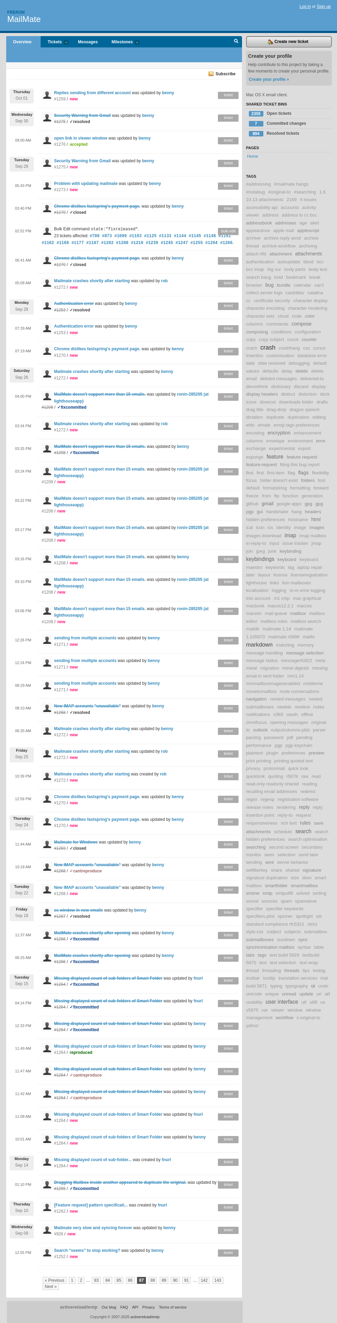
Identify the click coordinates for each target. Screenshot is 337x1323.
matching (285, 645)
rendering (286, 807)
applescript (308, 230)
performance (259, 745)
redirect (308, 791)
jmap (317, 543)
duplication (298, 417)
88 (152, 1280)
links (274, 582)
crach (251, 348)
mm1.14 (295, 676)
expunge (255, 457)
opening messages (289, 722)
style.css (255, 931)
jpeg (260, 551)
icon (260, 527)
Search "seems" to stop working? (87, 1250)
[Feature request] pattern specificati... (91, 1205)
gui (260, 511)
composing (257, 331)
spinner (285, 916)
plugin (272, 753)
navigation (256, 699)
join (249, 551)
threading (271, 970)
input (275, 543)
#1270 (59, 355)
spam (286, 901)
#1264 (59, 1052)
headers (313, 511)
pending (304, 737)
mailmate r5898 (283, 636)
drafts (322, 402)
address (270, 215)
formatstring (275, 487)
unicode (254, 993)
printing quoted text (293, 760)
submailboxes (260, 939)
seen (269, 854)
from (266, 495)
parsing (253, 737)
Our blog (109, 1307)
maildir (253, 628)
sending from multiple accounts (85, 638)
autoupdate (288, 261)
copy (251, 339)
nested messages (287, 699)
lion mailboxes (296, 582)
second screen (283, 847)
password (273, 737)
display (319, 386)
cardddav (295, 292)
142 (204, 1280)
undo (323, 986)
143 (217, 1280)
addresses (285, 222)
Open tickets (270, 114)
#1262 (59, 1211)
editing (319, 417)
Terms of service (173, 1307)
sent (269, 862)
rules (305, 823)
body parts (295, 269)
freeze (252, 495)
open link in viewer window (80, 138)
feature (275, 457)
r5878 (292, 776)
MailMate (24, 19)
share (276, 870)
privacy (253, 768)
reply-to (285, 815)
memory (305, 645)
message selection (305, 652)
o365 (278, 714)
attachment (281, 253)
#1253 (59, 332)
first (260, 472)
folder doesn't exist (279, 480)
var (265, 1010)
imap (290, 535)
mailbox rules (274, 621)
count (292, 339)
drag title (255, 409)
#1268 (59, 893)
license (280, 574)
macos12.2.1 (281, 605)
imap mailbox (312, 535)
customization (280, 355)
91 (186, 1280)
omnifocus (256, 722)
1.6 (322, 192)
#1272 (59, 287)
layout (264, 574)
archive (253, 238)
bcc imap (255, 269)
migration (269, 668)
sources (269, 901)
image (300, 527)
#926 (58, 1234)
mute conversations (299, 691)
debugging (299, 363)
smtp (268, 893)
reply (304, 807)
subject (274, 931)
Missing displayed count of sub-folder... (92, 1159)
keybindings (260, 559)
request (303, 815)
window (295, 1010)
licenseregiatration (309, 574)
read (316, 776)
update (306, 993)
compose (302, 324)
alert (314, 222)
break (314, 277)
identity (283, 527)
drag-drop (276, 409)
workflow (284, 1017)
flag (291, 472)
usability (254, 1002)
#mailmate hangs (291, 184)
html (315, 519)
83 (96, 1280)
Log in (305, 6)
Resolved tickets (274, 133)
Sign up (324, 6)
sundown (286, 939)
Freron (16, 12)
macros (304, 605)
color (310, 316)
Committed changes (277, 123)
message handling (264, 652)
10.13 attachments (265, 199)
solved (302, 893)
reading (309, 783)
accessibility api (262, 207)
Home (252, 156)
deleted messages (278, 378)
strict (312, 924)
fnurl (198, 978)
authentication (260, 261)
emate (264, 425)
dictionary (281, 386)
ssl (319, 916)
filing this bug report (299, 464)
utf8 (313, 1002)
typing (276, 986)
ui (313, 986)
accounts (290, 207)
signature (312, 870)
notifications (258, 714)
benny (168, 92)
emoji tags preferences (296, 425)
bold (278, 277)
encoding (255, 433)
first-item (276, 472)
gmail (267, 503)
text (262, 962)
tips (306, 970)
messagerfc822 (296, 660)
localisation (257, 590)
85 (119, 1280)
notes (318, 706)
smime (253, 893)
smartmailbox (304, 885)
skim (307, 877)
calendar (302, 285)
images (316, 527)
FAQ (124, 1307)
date (250, 363)
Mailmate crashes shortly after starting (92, 280)
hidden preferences (265, 519)
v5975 (252, 1010)
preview (316, 753)
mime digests (295, 668)
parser (319, 729)
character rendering (307, 308)
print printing (258, 760)
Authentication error (74, 326)
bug (269, 285)
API (135, 1307)
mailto (309, 636)
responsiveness (262, 823)
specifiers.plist (260, 916)
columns (254, 324)
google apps (289, 503)
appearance (258, 230)
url (327, 993)
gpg (308, 503)
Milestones (122, 42)
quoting (275, 776)
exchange (256, 448)
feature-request (261, 464)
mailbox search (306, 621)
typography (296, 986)
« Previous (54, 1280)
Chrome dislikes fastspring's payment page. (97, 348)
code (297, 316)
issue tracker (295, 543)
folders (308, 480)
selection (286, 854)
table (319, 947)
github (252, 503)
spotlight (304, 916)
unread (289, 993)
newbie (284, 706)
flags (303, 472)
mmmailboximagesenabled (273, 683)
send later (308, 854)
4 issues (308, 199)
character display (310, 300)
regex (251, 799)
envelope (275, 440)
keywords (275, 567)
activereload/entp (78, 1307)
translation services (297, 978)
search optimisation (307, 839)
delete (302, 371)
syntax (304, 947)
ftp (276, 495)
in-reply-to (256, 543)
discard (301, 386)
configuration (308, 331)
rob (164, 280)
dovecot (268, 402)
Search (236, 42)
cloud (283, 316)
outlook (260, 729)
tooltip (269, 978)
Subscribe (225, 73)
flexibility (320, 472)
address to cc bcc (299, 215)
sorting (319, 893)
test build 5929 (284, 955)
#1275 (59, 167)
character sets (260, 316)
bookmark (296, 277)
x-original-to (308, 1017)
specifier (254, 908)
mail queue (276, 613)
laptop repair (310, 567)
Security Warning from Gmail (82, 160)
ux (322, 1002)
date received (271, 363)
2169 (292, 199)
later (250, 574)
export (304, 448)
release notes (259, 807)
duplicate (275, 417)
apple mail (283, 230)
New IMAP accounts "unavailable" (87, 887)
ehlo (250, 425)
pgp (278, 745)
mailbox (298, 613)
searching (256, 847)
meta (320, 660)
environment (300, 440)
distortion (307, 394)
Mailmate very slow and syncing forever (93, 1227)
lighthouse (256, 582)
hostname (298, 519)
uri (319, 993)
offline (307, 714)
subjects (292, 931)
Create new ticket (288, 42)
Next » (51, 1286)
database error (312, 355)
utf (303, 1002)
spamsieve (306, 901)
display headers (262, 394)
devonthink (257, 386)
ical (249, 527)
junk (272, 551)
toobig (319, 970)
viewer (277, 1010)
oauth (292, 714)
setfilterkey (257, 870)
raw (304, 776)
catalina (315, 292)
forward (321, 487)
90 (175, 1280)
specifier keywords (284, 908)
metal (251, 668)
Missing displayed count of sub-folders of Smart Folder (108, 1046)
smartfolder (276, 885)
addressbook (259, 222)
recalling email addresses (271, 791)
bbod (308, 261)
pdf (290, 737)
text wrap (308, 962)
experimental (282, 448)
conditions (281, 331)
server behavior (292, 862)
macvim (254, 613)
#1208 (47, 481)
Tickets (54, 42)
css (306, 348)
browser (254, 285)
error (321, 440)
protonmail (274, 768)
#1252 (59, 1256)
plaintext (254, 753)
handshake (277, 511)
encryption (279, 433)
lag (291, 567)
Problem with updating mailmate (86, 183)
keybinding (290, 551)
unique (272, 993)
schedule (283, 831)
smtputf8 (284, 893)
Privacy (149, 1307)
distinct (288, 394)
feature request (302, 457)
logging (279, 590)
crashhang (289, 348)
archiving (308, 246)
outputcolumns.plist (290, 729)
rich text (289, 823)
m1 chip (281, 598)
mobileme (313, 683)
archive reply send (282, 238)
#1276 (59, 144)
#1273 (59, 189)
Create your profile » (269, 79)
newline (302, 706)
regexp (267, 799)
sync (303, 939)
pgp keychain (298, 745)
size (295, 877)
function (290, 495)
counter (309, 339)
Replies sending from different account (92, 92)
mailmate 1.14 (277, 628)
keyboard (286, 559)
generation (312, 495)
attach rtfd (256, 253)
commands (277, 324)
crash (267, 347)
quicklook (255, 776)
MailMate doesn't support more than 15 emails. (100, 469)
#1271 (59, 644)
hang (297, 511)
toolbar (253, 978)
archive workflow (278, 246)
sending (254, 862)
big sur (274, 269)
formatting (300, 487)
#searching (305, 192)
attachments (308, 253)
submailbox (315, 931)
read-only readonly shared (272, 783)
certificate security (272, 300)
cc (248, 300)
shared (292, 870)
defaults (270, 371)
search (303, 831)
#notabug (255, 192)
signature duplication (267, 877)
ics (270, 527)
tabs (250, 955)
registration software (298, 799)
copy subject (271, 339)
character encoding (265, 308)
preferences (294, 753)
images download (264, 535)
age (303, 222)
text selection (283, 962)
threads (291, 970)
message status (262, 660)
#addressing (258, 184)
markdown (259, 644)
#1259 (59, 99)
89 (164, 1280)
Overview (22, 42)
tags (262, 955)
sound (252, 901)
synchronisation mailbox (270, 947)
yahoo (252, 1025)
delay (287, 371)
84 (107, 1280)
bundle (284, 285)
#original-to (279, 192)
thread (252, 970)
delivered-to (312, 378)
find (249, 472)
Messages (88, 42)
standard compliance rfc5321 (275, 924)
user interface (282, 1002)
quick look (298, 768)
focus (251, 480)
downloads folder (296, 402)
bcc (320, 261)
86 (130, 1280)
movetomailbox (261, 691)
